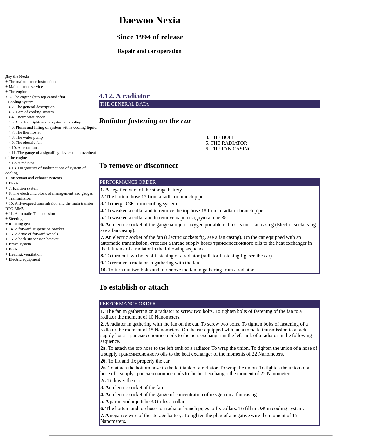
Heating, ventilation (25, 254)
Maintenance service (26, 86)
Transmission (20, 198)
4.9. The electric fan (25, 142)
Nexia (17, 76)
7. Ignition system (24, 188)
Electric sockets (293, 224)
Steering (16, 218)
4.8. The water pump (26, 137)
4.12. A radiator (21, 162)
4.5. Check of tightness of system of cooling (45, 122)
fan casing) (122, 230)
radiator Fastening (221, 255)
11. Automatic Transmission (32, 213)
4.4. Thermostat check (27, 117)
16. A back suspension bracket (34, 238)
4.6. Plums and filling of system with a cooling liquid (53, 127)
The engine (18, 91)
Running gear (20, 223)
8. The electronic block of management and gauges (51, 193)
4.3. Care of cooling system (31, 112)
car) (267, 255)
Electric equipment (24, 259)
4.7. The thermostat (25, 132)
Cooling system (21, 101)
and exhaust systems (35, 178)
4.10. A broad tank (24, 147)
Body (13, 249)
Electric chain (20, 183)
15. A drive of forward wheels (33, 233)
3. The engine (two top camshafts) (37, 96)
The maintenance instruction (32, 81)
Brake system (20, 244)
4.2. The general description (32, 106)
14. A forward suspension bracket (36, 228)
